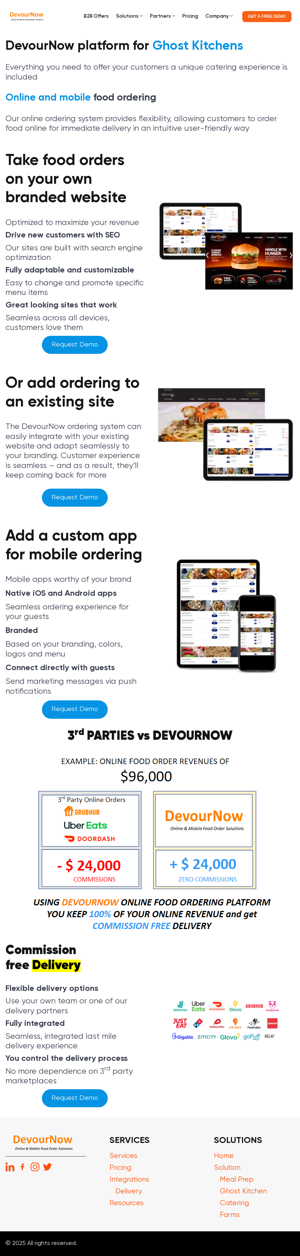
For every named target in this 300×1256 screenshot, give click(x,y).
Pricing (190, 16)
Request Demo (74, 344)
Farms (230, 1215)
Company (217, 16)
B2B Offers (96, 16)
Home (224, 1156)
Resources (127, 1203)
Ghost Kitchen (243, 1191)
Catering (234, 1203)
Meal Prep (237, 1179)
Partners (160, 16)
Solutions (127, 16)
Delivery (128, 1191)
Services (124, 1156)
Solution (227, 1168)
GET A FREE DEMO (267, 16)
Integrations (129, 1179)
